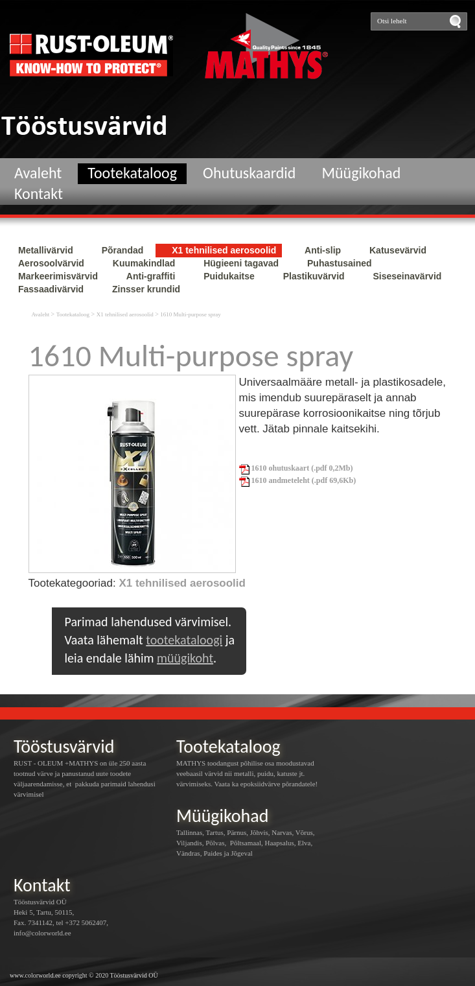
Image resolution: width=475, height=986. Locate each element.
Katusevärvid (397, 250)
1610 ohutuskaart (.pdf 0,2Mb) (296, 468)
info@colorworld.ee (42, 933)
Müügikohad (360, 172)
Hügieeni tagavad (242, 263)
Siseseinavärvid (407, 276)
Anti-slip (324, 250)
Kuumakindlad (145, 263)
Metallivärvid (47, 250)
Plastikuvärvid (315, 276)
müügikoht (185, 658)
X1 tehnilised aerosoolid (225, 250)
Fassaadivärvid (52, 289)
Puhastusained (339, 263)
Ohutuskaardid (249, 172)
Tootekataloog (132, 172)
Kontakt (38, 193)
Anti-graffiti (152, 276)
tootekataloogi (184, 640)
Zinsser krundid (146, 289)
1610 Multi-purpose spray (190, 314)
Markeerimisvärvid (59, 276)
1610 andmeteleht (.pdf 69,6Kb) (297, 480)
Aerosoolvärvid (52, 263)
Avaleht (38, 172)
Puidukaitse (230, 276)
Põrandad (124, 250)
